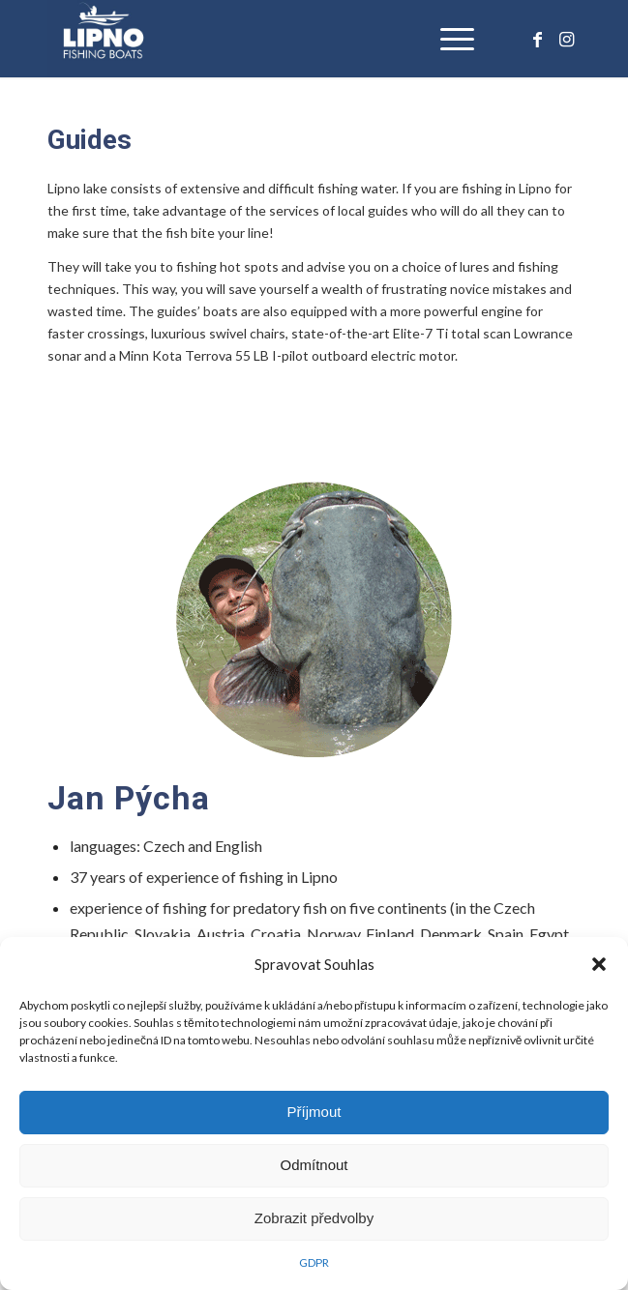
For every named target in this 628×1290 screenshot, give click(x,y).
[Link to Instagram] (566, 39)
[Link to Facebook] (537, 39)
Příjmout (314, 1111)
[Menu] (447, 38)
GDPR (314, 1262)
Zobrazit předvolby (314, 1218)
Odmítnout (313, 1165)
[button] (599, 964)
